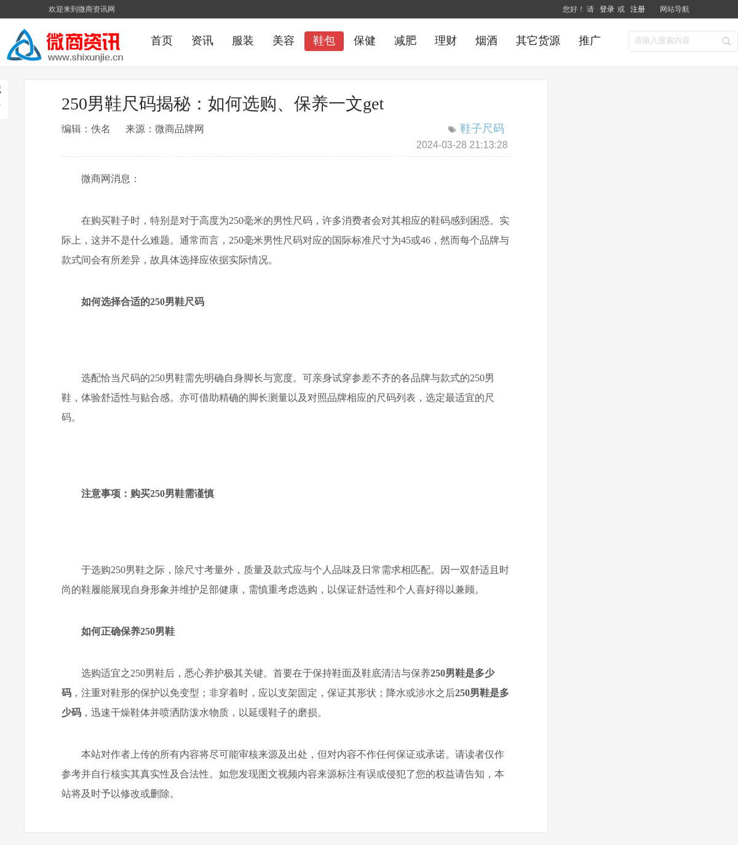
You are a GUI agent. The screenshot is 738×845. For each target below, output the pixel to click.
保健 (365, 40)
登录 (607, 9)
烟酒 (486, 40)
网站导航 (674, 9)
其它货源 (538, 40)
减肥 (405, 40)
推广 (590, 40)
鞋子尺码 (482, 128)
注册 (637, 9)
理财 (446, 40)
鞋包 (324, 40)
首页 (162, 40)
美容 (283, 40)
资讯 (202, 40)
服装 (243, 40)
